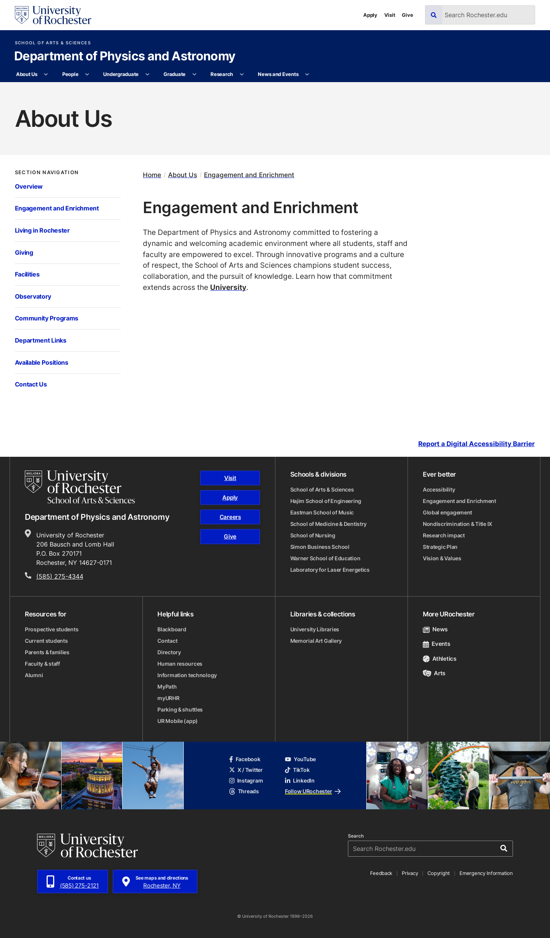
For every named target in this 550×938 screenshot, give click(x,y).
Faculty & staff (42, 663)
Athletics (439, 659)
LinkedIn (300, 780)
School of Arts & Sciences (53, 43)
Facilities (27, 274)
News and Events (278, 74)
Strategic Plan (440, 546)
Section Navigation (47, 172)
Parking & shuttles (180, 709)
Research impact (444, 535)
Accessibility (439, 489)
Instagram (246, 780)
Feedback (381, 873)
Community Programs (46, 318)
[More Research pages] (241, 74)
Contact (167, 640)
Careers (230, 517)
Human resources (179, 663)
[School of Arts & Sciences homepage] (80, 487)
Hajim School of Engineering (325, 501)
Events (436, 644)
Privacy (410, 873)
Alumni (34, 675)
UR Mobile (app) (177, 721)
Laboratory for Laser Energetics (330, 569)
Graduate (174, 74)
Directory (169, 652)
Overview (29, 186)
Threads (244, 791)
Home (152, 174)
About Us (26, 74)
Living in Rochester (42, 230)
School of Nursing (312, 535)
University (228, 287)
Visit (389, 14)
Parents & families (47, 652)
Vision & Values (442, 558)
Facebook (244, 759)
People (70, 74)
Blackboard (171, 629)
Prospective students (51, 629)
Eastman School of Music (322, 512)
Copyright (438, 873)
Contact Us (31, 384)
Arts (434, 673)
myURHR (168, 698)
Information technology (187, 675)
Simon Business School (319, 546)
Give (407, 14)
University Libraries (314, 629)
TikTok (297, 769)
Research (221, 74)
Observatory (33, 296)
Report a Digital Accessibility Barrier (476, 444)
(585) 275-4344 (59, 576)
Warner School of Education (325, 558)
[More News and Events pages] (307, 74)
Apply (370, 14)
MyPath (166, 686)
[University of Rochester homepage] (53, 15)
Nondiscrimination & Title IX (457, 523)
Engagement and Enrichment (57, 208)
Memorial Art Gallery (316, 640)
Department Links (40, 340)
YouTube (300, 759)
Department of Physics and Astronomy (125, 56)
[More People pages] (87, 74)
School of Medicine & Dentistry (328, 523)
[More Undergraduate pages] (147, 74)
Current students (46, 640)
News (435, 629)
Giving (24, 252)
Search (356, 836)
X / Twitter (246, 769)
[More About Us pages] (46, 74)
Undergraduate (121, 74)
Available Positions (41, 362)
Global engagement (447, 512)
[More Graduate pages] (194, 74)
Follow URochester (313, 791)
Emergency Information (486, 873)
